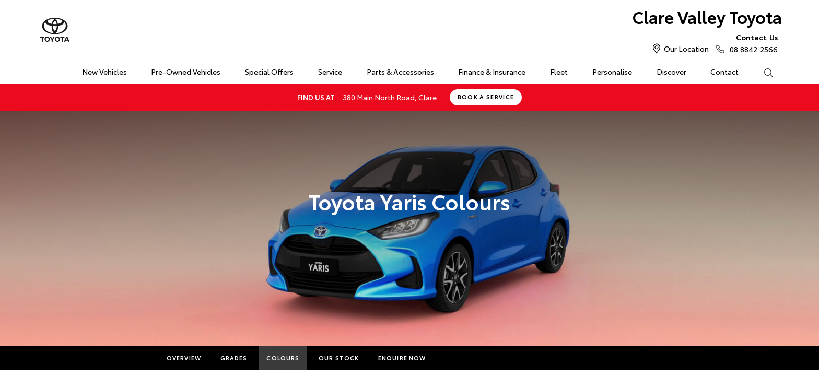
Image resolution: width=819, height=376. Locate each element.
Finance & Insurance (491, 71)
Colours (282, 358)
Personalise (612, 71)
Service (330, 71)
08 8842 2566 (751, 42)
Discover (671, 71)
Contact (724, 71)
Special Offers (269, 71)
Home (45, 69)
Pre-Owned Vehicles (185, 71)
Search (762, 72)
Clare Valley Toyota (707, 16)
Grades (234, 358)
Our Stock (339, 358)
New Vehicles (104, 71)
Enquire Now (402, 358)
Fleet (559, 71)
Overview (184, 358)
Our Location (686, 48)
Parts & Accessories (400, 71)
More (454, 358)
